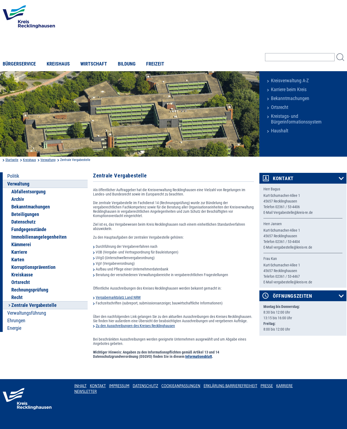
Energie (14, 328)
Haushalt (279, 130)
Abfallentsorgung (28, 191)
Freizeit (155, 64)
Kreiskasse (22, 274)
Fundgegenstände (28, 229)
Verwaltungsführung (26, 313)
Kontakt (283, 178)
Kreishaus (58, 64)
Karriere (19, 252)
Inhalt (80, 386)
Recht (17, 297)
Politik (13, 176)
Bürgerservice (19, 64)
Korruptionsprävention (33, 267)
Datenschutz (23, 222)
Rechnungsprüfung (29, 290)
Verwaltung (48, 160)
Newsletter (85, 391)
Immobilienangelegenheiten (39, 237)
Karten (17, 259)
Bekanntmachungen (290, 98)
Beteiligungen (25, 214)
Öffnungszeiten (292, 296)
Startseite (11, 160)
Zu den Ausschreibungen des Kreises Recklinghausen (135, 326)
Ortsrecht (279, 107)
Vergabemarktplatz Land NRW (118, 297)
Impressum (119, 386)
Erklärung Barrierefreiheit (230, 386)
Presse (266, 386)
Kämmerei (21, 244)
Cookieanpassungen (181, 386)
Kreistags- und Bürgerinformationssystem (296, 119)
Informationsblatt (198, 356)
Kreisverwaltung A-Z (290, 80)
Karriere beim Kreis (289, 89)
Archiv (17, 199)
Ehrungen (16, 320)
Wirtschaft (93, 64)
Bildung (127, 64)
